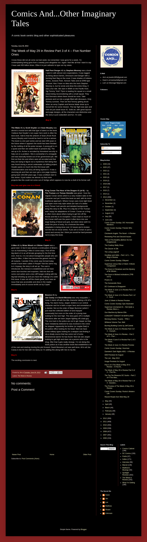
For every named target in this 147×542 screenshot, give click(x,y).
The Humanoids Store (113, 283)
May (107, 401)
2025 (105, 167)
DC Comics (126, 453)
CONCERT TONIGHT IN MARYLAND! (119, 316)
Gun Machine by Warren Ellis (116, 312)
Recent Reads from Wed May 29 (117, 397)
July (107, 216)
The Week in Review (25, 376)
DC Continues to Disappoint (115, 287)
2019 (105, 181)
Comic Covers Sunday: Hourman (117, 348)
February (108, 411)
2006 (105, 438)
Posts (105, 148)
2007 (105, 435)
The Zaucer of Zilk (111, 249)
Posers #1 (108, 280)
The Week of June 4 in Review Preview (119, 345)
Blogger (84, 529)
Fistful (124, 456)
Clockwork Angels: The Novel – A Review (120, 233)
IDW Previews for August (114, 355)
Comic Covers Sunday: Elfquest (116, 261)
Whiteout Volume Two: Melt (115, 322)
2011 (105, 422)
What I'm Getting (128, 483)
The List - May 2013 (112, 358)
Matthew (108, 506)
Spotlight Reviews (125, 474)
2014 (105, 194)
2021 (105, 174)
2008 (105, 431)
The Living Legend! (112, 252)
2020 (105, 177)
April (107, 404)
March (107, 408)
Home (52, 455)
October (108, 207)
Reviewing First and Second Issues (118, 237)
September (109, 210)
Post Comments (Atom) (30, 459)
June (107, 220)
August (108, 213)
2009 (105, 428)
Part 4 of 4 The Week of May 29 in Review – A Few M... (117, 366)
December (109, 200)
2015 (105, 190)
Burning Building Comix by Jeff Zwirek (119, 326)
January (108, 414)
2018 (105, 184)
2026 (105, 164)
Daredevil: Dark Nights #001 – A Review (120, 352)
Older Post (87, 455)
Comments (107, 152)
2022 (105, 171)
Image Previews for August (115, 361)
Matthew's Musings (126, 469)
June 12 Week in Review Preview (117, 301)
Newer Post (16, 455)
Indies (124, 459)
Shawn (108, 510)
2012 (105, 418)
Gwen (107, 495)
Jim (106, 499)
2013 (105, 197)
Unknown (108, 513)
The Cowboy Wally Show (114, 245)
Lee (106, 502)
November (109, 203)
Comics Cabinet (128, 449)
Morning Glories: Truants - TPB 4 (117, 319)
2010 (105, 425)
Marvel (124, 465)
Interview (125, 462)
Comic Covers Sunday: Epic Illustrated (119, 304)
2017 (105, 187)
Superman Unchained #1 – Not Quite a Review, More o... (119, 308)
